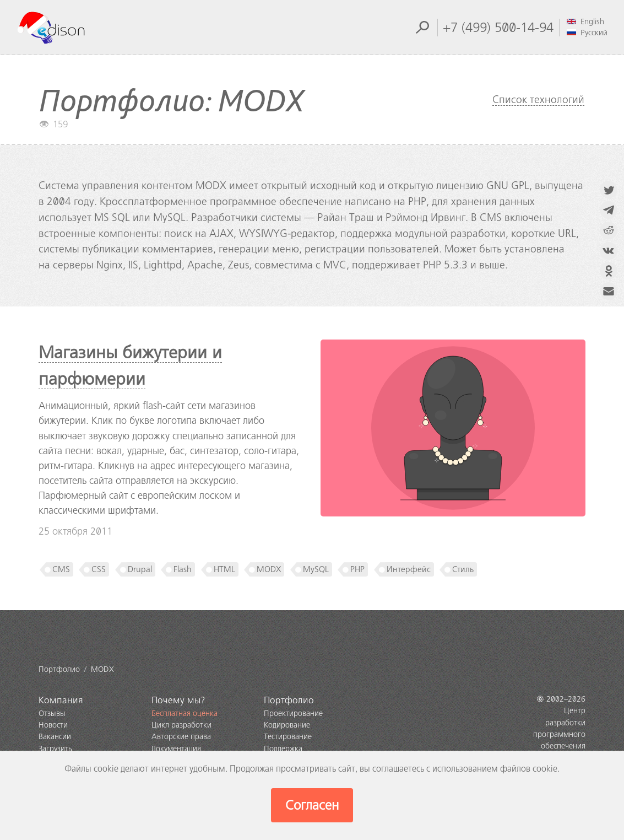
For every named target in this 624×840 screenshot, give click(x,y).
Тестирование (288, 737)
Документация (176, 749)
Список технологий (538, 99)
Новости (53, 725)
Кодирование (287, 725)
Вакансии (55, 737)
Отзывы (52, 713)
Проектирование (293, 713)
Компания (61, 700)
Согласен (312, 805)
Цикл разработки (181, 725)
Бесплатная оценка (184, 713)
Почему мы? (178, 700)
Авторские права (181, 737)
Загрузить (55, 749)
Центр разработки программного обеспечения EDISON (559, 734)
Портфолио (289, 700)
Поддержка (283, 749)
